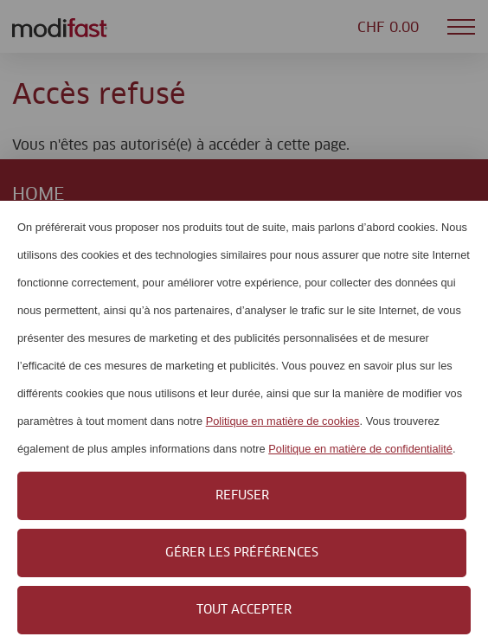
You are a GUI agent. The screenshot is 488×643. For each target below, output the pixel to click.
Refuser (242, 496)
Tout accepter (244, 610)
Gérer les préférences (241, 553)
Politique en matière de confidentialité (360, 448)
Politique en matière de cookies (283, 421)
